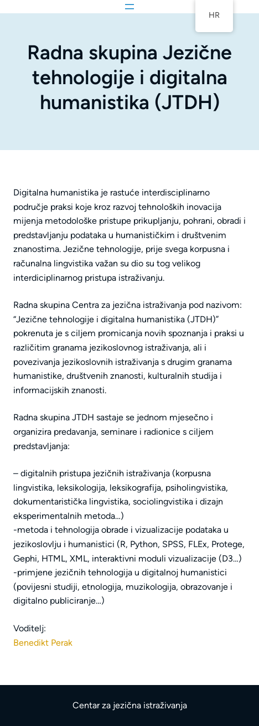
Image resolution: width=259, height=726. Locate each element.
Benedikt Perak (42, 642)
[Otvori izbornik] (129, 6)
